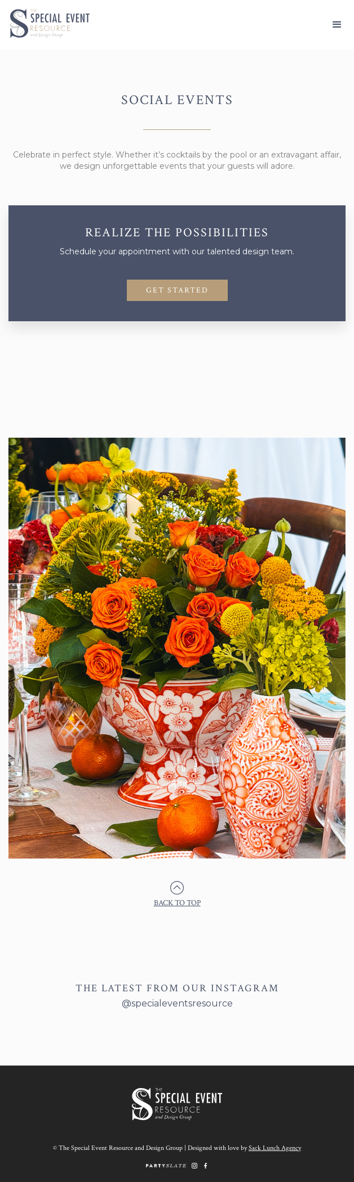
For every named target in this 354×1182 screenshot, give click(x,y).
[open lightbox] (177, 654)
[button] (337, 25)
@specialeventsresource (177, 1003)
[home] (45, 23)
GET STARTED (177, 290)
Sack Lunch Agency (275, 1148)
